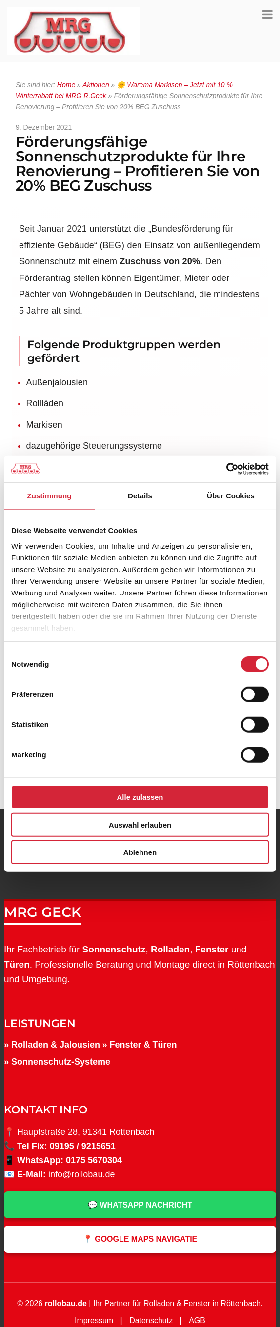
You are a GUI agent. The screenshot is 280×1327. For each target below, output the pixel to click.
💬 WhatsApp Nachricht (140, 1205)
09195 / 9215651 (83, 1146)
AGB (197, 1320)
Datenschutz (151, 1320)
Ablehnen (140, 852)
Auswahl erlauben (140, 824)
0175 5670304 (94, 1160)
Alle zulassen (140, 797)
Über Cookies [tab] (231, 496)
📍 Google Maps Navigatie (140, 1239)
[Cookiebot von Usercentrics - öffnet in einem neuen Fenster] (226, 468)
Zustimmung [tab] (49, 496)
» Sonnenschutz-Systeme (57, 1062)
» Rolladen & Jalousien (52, 1045)
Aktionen (95, 85)
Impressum (94, 1320)
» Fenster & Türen (139, 1045)
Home (66, 85)
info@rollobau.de (81, 1174)
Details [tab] (140, 496)
